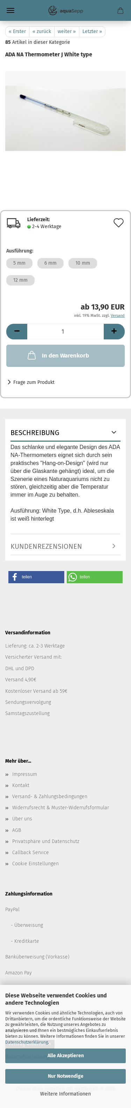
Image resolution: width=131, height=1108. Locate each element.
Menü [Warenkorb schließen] (10, 10)
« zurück (41, 31)
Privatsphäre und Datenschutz (45, 841)
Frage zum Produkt (33, 382)
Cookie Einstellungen (35, 864)
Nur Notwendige (65, 1076)
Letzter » (92, 31)
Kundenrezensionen (46, 546)
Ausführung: (19, 251)
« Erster (17, 31)
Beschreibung (34, 432)
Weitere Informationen (65, 1094)
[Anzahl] (65, 331)
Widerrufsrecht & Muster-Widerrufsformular (60, 808)
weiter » (67, 31)
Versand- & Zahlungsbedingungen (49, 797)
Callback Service (30, 853)
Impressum (24, 774)
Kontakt (20, 785)
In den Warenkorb (57, 355)
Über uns (22, 819)
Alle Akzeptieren (66, 1056)
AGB (16, 830)
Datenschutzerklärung (26, 1042)
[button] (16, 331)
